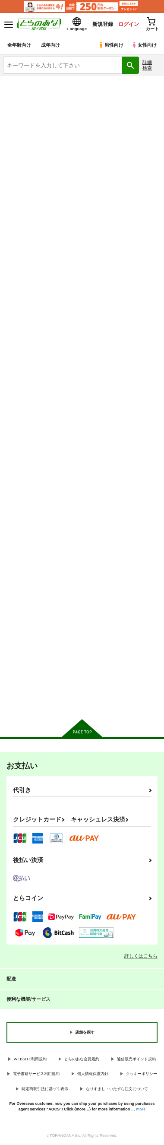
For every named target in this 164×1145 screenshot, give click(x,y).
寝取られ (123, 141)
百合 (123, 159)
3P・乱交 (41, 141)
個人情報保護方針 (92, 1074)
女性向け (144, 45)
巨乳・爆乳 (41, 124)
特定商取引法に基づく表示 (45, 1089)
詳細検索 (147, 65)
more (140, 1109)
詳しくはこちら (141, 955)
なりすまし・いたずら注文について (117, 1089)
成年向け (50, 45)
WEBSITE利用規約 (30, 1059)
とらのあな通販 (40, 177)
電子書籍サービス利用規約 (36, 1074)
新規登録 (102, 24)
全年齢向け (19, 45)
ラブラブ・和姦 (40, 159)
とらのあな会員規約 (81, 1059)
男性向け (110, 45)
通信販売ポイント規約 (136, 1059)
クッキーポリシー (141, 1074)
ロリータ (123, 124)
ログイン (128, 24)
